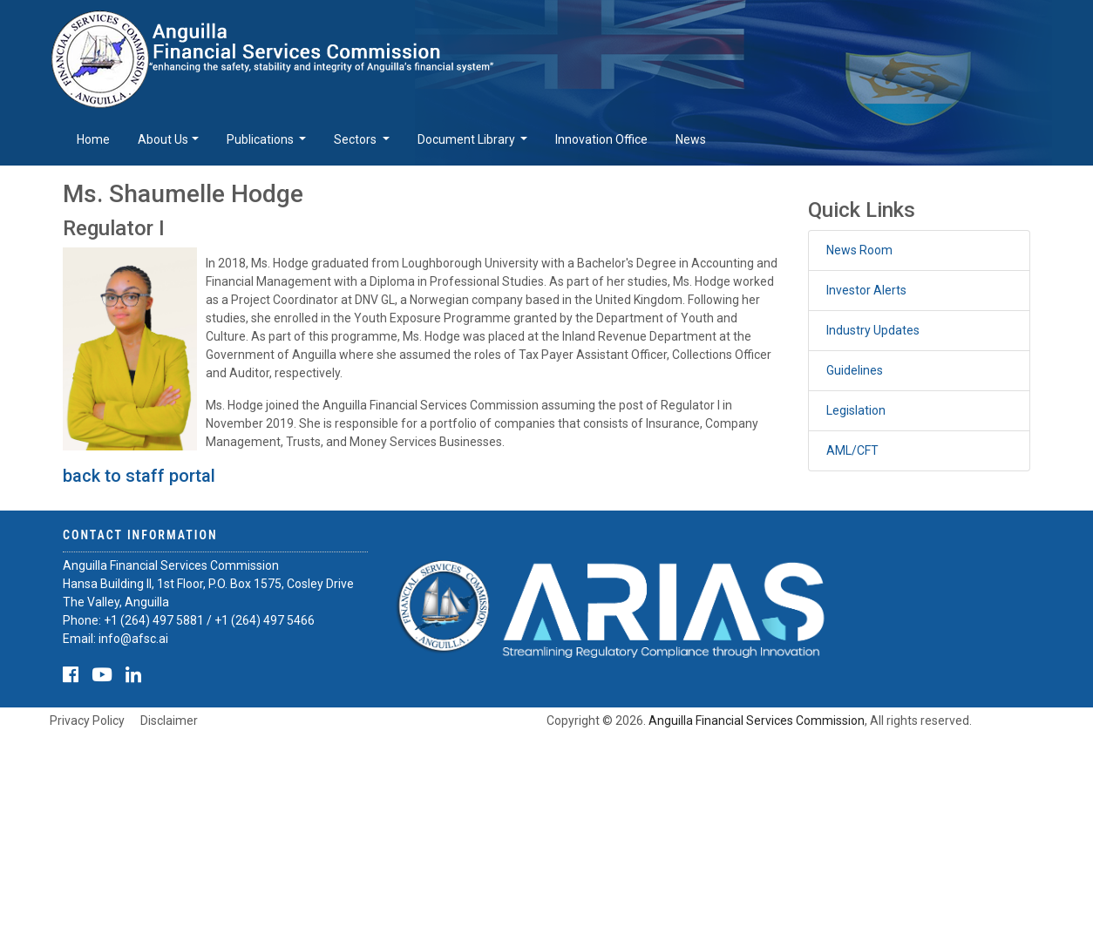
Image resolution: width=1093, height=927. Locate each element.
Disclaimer (169, 720)
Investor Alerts (866, 290)
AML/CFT (852, 450)
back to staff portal (139, 475)
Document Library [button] (468, 139)
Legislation (856, 410)
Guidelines (854, 370)
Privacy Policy (87, 720)
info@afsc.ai (133, 639)
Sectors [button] (356, 139)
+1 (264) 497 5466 (264, 620)
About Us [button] (163, 139)
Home (93, 139)
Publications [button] (261, 139)
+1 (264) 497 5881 (154, 620)
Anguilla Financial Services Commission (756, 720)
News (690, 139)
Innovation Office (601, 139)
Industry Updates (873, 330)
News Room (859, 250)
